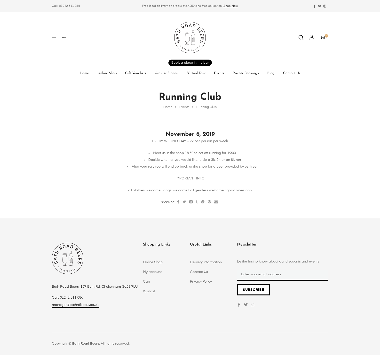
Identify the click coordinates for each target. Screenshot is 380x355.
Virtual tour (196, 73)
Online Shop (107, 73)
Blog (271, 73)
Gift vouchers (135, 73)
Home (84, 73)
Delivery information (206, 262)
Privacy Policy (201, 281)
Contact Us (291, 73)
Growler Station (167, 73)
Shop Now (230, 6)
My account (152, 272)
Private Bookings (246, 73)
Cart (146, 281)
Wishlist (149, 291)
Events (219, 73)
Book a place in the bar (190, 62)
